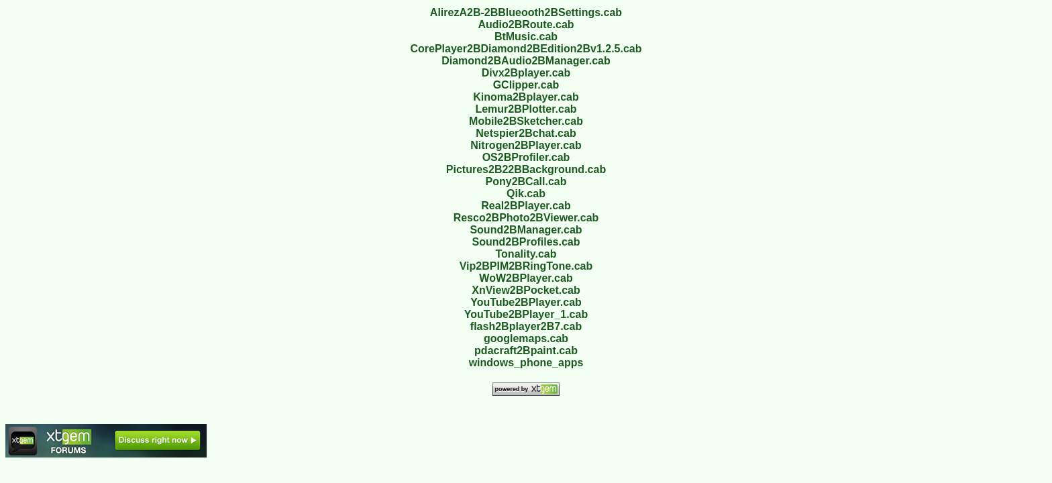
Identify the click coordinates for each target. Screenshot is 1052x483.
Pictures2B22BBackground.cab (526, 169)
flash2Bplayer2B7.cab (526, 326)
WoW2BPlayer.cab (525, 278)
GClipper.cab (526, 85)
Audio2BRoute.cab (526, 24)
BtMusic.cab (526, 36)
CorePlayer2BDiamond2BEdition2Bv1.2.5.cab (525, 48)
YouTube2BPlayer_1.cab (526, 314)
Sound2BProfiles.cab (526, 242)
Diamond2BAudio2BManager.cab (526, 60)
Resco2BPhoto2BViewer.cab (526, 217)
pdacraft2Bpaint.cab (526, 350)
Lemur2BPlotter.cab (525, 109)
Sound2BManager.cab (526, 229)
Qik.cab (526, 193)
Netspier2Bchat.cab (526, 133)
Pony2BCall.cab (526, 181)
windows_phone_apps (526, 362)
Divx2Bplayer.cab (526, 72)
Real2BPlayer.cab (525, 205)
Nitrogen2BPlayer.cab (525, 145)
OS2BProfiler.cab (526, 157)
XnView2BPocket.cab (526, 290)
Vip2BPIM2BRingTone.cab (526, 266)
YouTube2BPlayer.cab (526, 302)
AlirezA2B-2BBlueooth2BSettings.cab (526, 12)
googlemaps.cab (526, 338)
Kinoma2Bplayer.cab (525, 97)
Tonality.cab (526, 254)
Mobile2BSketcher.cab (526, 121)
